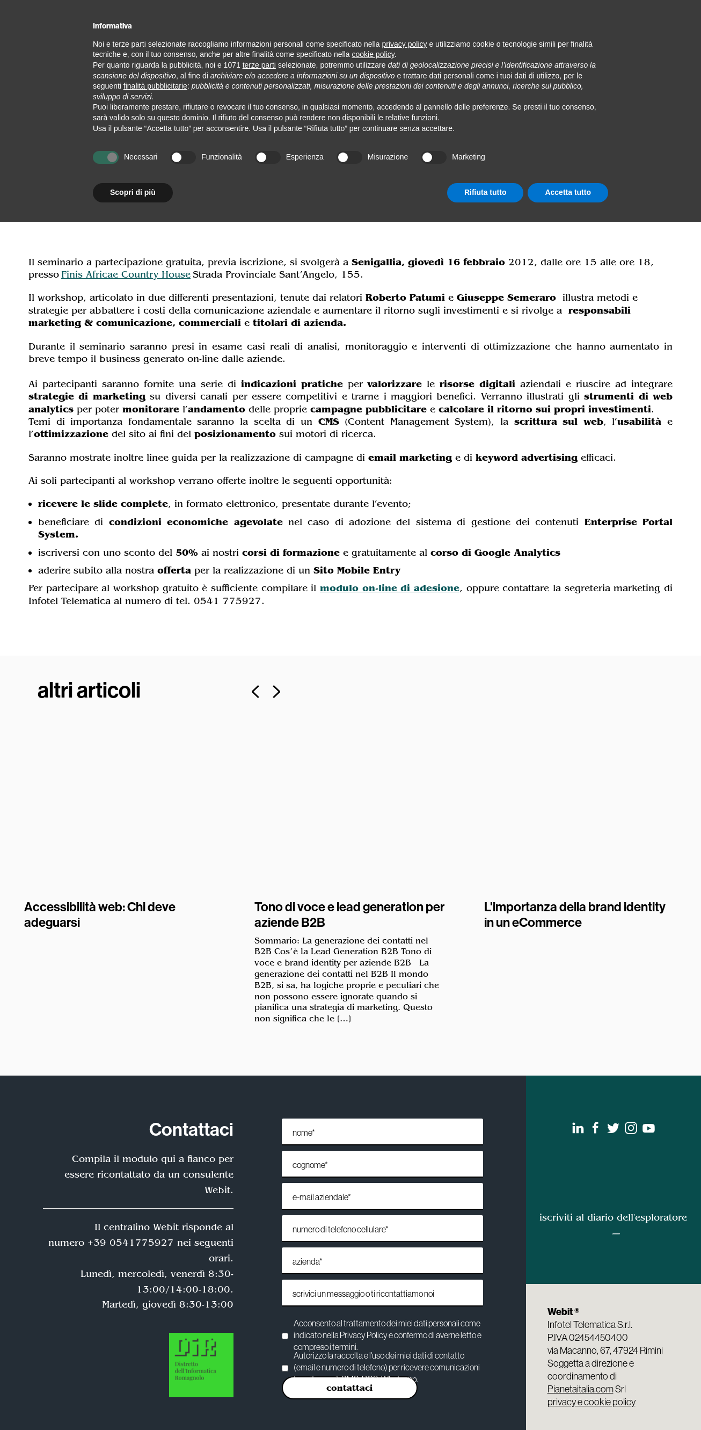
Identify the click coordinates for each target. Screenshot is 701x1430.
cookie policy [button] (373, 54)
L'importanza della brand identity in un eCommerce (575, 914)
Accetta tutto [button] (568, 192)
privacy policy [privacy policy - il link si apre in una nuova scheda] (404, 44)
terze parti (259, 65)
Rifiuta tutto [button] (485, 192)
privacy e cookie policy (591, 1402)
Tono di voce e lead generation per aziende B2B (349, 914)
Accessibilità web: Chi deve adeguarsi (100, 914)
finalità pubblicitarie (155, 86)
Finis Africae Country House (126, 274)
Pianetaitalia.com (580, 1389)
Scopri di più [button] (133, 192)
